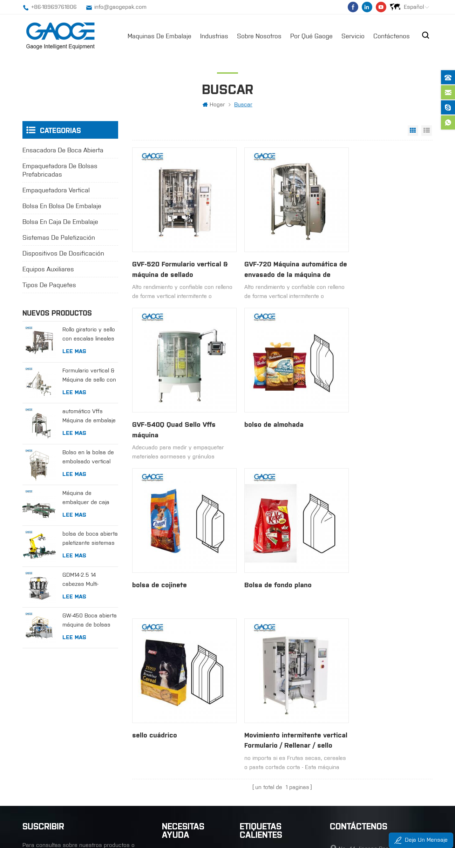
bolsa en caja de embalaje (60, 222)
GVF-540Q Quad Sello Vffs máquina (376, 258)
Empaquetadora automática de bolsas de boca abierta (277, 776)
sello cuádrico (154, 541)
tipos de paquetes (49, 286)
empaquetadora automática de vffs (277, 723)
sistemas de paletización (58, 238)
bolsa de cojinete (260, 402)
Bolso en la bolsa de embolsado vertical (88, 457)
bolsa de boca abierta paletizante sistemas (90, 539)
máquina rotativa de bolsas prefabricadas (277, 763)
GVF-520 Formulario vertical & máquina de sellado (177, 258)
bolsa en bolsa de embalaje (61, 207)
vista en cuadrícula (413, 131)
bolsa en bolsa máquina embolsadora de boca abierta (277, 790)
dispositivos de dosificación (63, 254)
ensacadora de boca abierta (62, 151)
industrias (214, 35)
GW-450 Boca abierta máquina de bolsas (89, 621)
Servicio (353, 35)
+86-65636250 (358, 743)
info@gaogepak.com (120, 7)
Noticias (172, 736)
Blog (167, 763)
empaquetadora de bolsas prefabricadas (59, 171)
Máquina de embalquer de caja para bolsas (85, 499)
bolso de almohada (162, 402)
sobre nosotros (259, 35)
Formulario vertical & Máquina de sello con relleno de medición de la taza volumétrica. (89, 376)
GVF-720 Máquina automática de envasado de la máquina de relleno (277, 259)
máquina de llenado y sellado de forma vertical (277, 710)
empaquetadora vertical (56, 191)
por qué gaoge (311, 35)
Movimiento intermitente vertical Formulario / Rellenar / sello (272, 547)
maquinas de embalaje (159, 35)
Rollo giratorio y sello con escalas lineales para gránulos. (88, 335)
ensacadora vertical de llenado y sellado (277, 736)
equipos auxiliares (48, 270)
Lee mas (74, 351)
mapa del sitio (180, 776)
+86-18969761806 (54, 7)
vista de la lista (426, 131)
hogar (214, 105)
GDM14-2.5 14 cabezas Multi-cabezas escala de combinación (86, 580)
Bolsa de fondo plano (368, 402)
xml (166, 790)
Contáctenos (391, 35)
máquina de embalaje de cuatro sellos (277, 750)
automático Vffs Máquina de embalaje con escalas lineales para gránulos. (89, 417)
